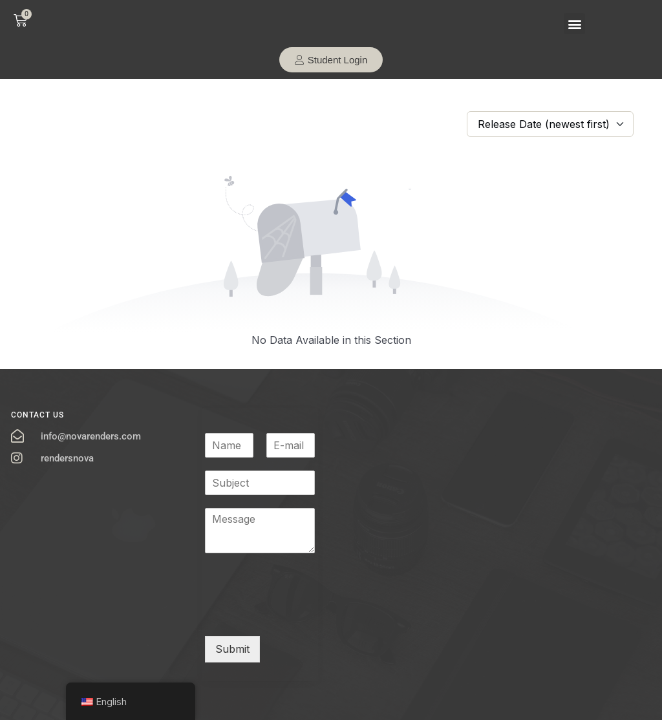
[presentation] (303, 614)
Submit (232, 648)
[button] (574, 23)
